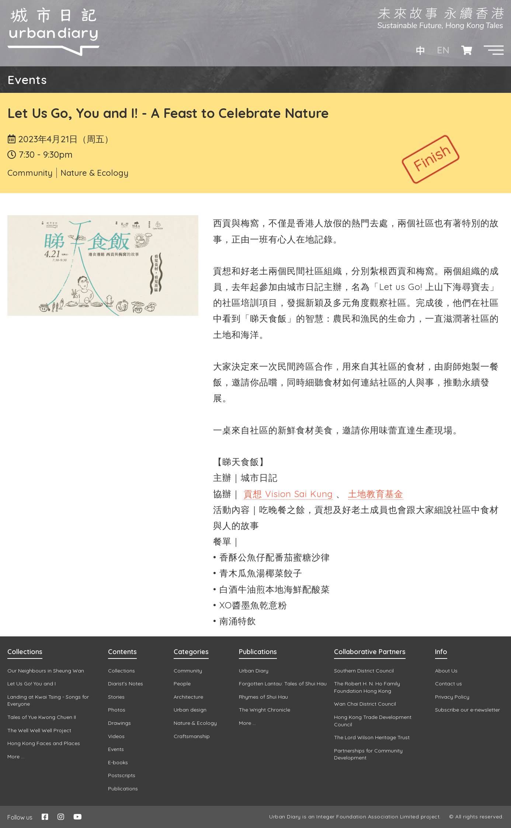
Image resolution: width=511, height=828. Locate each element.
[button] (494, 50)
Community (29, 173)
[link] (288, 494)
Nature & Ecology (94, 173)
